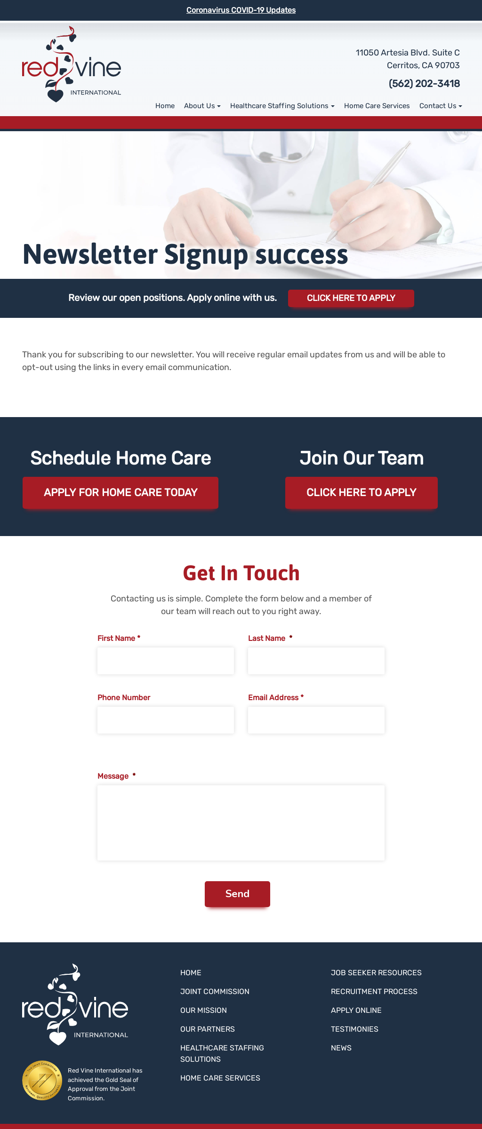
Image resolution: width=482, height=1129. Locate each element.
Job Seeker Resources (376, 972)
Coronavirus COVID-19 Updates (241, 10)
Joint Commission (214, 991)
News (341, 1047)
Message (116, 776)
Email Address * (276, 697)
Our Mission (203, 1010)
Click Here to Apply (351, 298)
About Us (199, 106)
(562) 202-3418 (424, 83)
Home (165, 106)
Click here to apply (361, 492)
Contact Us (438, 106)
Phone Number (123, 697)
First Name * (118, 638)
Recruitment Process (374, 991)
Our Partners (207, 1029)
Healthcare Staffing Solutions (279, 106)
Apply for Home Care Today (121, 492)
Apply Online (356, 1010)
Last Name (270, 638)
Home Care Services (377, 106)
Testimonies (354, 1029)
